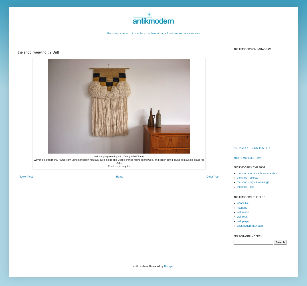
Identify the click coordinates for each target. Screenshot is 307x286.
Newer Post (26, 176)
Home (119, 176)
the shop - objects (247, 177)
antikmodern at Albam (250, 225)
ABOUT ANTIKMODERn (247, 158)
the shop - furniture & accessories (257, 173)
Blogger (168, 266)
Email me (113, 166)
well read (242, 216)
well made (243, 212)
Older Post (212, 176)
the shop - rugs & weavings (253, 182)
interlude (242, 207)
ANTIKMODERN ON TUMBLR (252, 148)
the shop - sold (245, 186)
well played (243, 221)
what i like (243, 203)
